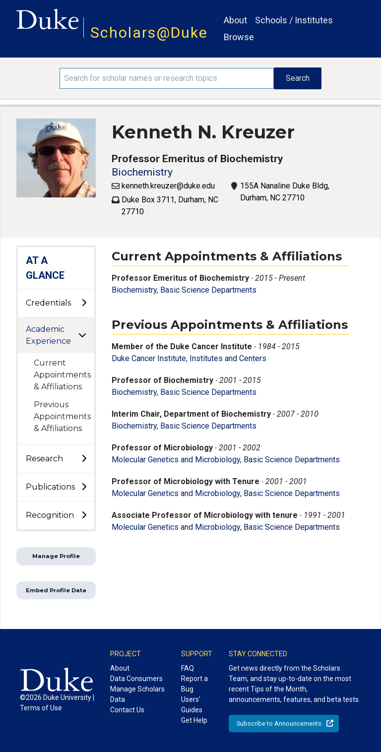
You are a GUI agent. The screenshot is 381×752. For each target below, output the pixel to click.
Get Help (194, 720)
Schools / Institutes (294, 20)
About (235, 20)
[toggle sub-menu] (83, 303)
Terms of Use (41, 708)
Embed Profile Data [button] (56, 590)
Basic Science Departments (208, 290)
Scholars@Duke (149, 32)
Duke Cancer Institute (149, 358)
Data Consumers (136, 679)
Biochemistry (142, 172)
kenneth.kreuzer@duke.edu (168, 185)
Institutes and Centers (228, 358)
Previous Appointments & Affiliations (62, 416)
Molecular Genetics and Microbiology (176, 459)
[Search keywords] (167, 78)
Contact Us (127, 710)
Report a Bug (194, 684)
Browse (239, 37)
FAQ (187, 668)
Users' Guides (191, 704)
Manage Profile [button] (56, 556)
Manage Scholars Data (137, 694)
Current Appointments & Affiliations (62, 374)
